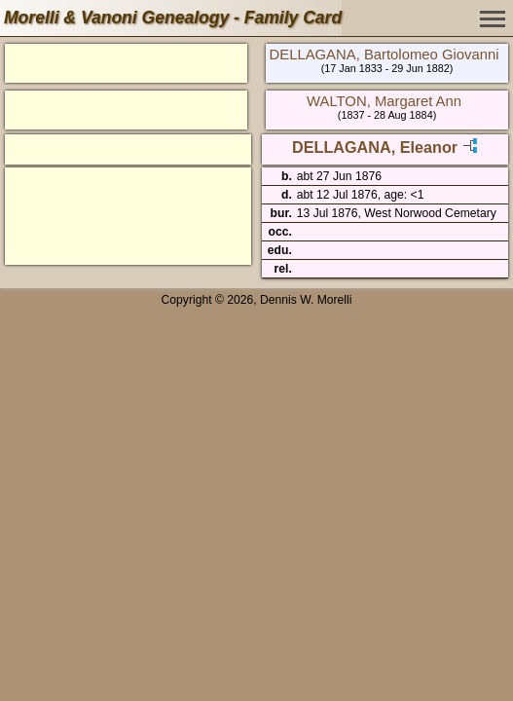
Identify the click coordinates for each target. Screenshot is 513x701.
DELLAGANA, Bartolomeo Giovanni (384, 54)
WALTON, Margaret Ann (384, 101)
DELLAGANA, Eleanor (375, 147)
